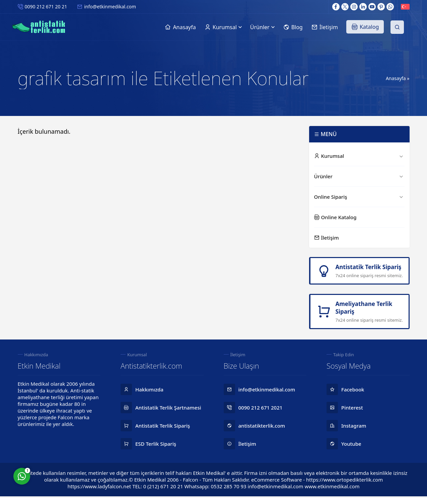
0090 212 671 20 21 (46, 6)
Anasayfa (396, 78)
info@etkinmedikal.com (110, 6)
